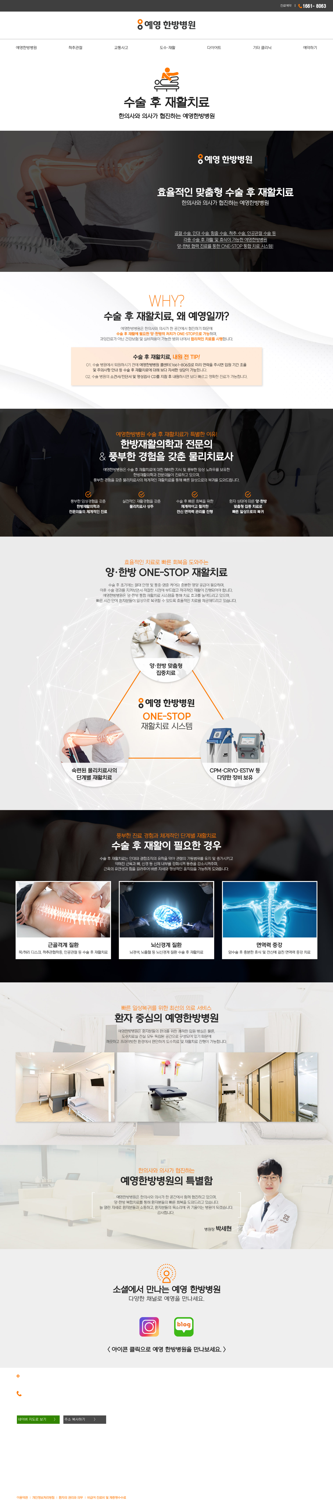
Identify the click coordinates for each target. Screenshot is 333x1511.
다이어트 (214, 48)
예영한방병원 (26, 48)
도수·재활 (167, 48)
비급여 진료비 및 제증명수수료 (106, 1497)
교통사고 (121, 48)
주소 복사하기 (75, 1419)
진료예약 (285, 5)
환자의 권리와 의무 (71, 1497)
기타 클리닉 (262, 48)
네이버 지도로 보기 (32, 1419)
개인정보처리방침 (43, 1497)
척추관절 (75, 48)
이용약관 (22, 1497)
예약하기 (310, 48)
